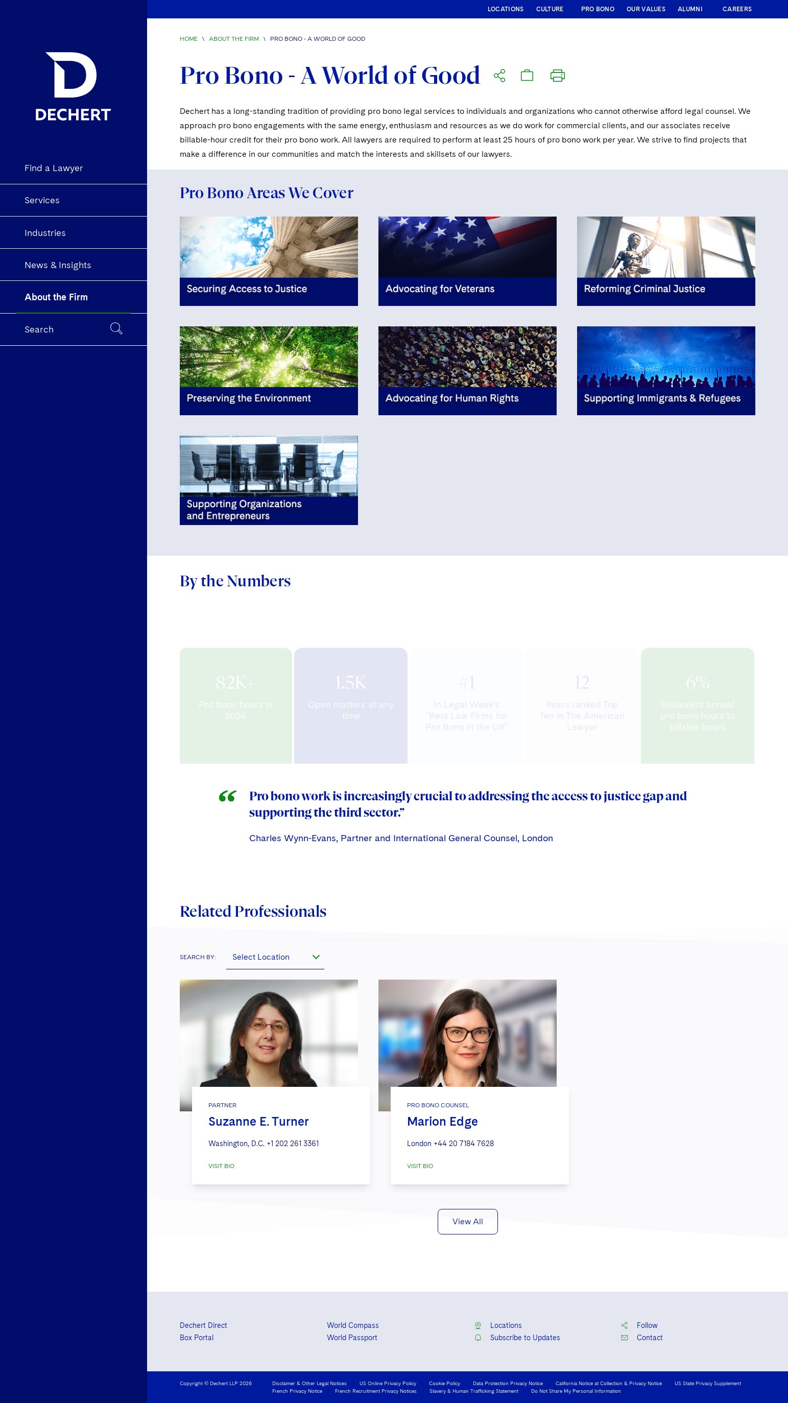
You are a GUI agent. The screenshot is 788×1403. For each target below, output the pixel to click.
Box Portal (196, 1338)
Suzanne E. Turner (258, 1121)
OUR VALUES (646, 9)
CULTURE (550, 9)
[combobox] (275, 957)
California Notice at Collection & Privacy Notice (609, 1383)
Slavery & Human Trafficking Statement (473, 1391)
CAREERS (737, 9)
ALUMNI (690, 9)
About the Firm (234, 38)
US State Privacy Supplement (708, 1383)
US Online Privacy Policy (388, 1383)
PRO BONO (597, 9)
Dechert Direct (203, 1325)
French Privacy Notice (297, 1391)
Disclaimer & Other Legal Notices (309, 1383)
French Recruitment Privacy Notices (376, 1391)
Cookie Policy (444, 1383)
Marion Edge (442, 1121)
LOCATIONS (506, 9)
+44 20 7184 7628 (464, 1143)
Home (189, 38)
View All (467, 1221)
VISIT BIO (221, 1166)
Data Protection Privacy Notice (508, 1383)
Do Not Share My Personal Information (576, 1391)
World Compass (353, 1325)
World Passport (352, 1338)
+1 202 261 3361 (293, 1143)
